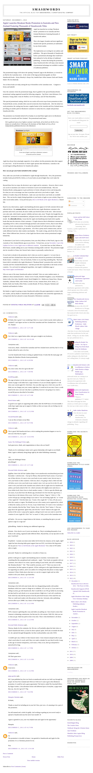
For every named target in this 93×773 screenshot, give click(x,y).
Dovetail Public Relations (16, 470)
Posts (71, 201)
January (74, 647)
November (75, 617)
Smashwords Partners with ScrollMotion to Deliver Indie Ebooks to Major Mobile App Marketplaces (81, 369)
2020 (71, 554)
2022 (71, 548)
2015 (71, 569)
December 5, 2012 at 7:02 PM (20, 692)
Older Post (60, 757)
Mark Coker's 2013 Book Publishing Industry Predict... (78, 604)
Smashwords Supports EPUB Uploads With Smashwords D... (80, 591)
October (74, 620)
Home (34, 757)
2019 (71, 557)
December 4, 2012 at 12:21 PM (21, 603)
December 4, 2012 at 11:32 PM (21, 671)
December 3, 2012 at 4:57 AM (20, 395)
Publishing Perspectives (74, 736)
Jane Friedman (71, 731)
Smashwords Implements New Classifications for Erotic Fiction (81, 392)
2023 (71, 545)
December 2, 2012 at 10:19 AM (21, 339)
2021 (71, 551)
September (75, 623)
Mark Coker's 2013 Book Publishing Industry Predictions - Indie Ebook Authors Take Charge (81, 324)
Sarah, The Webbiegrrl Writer (17, 442)
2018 (71, 560)
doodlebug (11, 377)
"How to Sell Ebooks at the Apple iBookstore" (32, 546)
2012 (71, 578)
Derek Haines (12, 400)
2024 (71, 542)
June (73, 632)
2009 (71, 657)
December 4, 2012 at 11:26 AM (21, 577)
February (74, 644)
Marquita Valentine (14, 697)
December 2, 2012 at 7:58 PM (20, 372)
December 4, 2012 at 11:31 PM (21, 659)
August (74, 626)
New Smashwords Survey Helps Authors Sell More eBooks (81, 301)
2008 (71, 660)
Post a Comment (8, 753)
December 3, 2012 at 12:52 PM (21, 411)
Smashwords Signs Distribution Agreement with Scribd (81, 278)
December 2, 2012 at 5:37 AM (20, 328)
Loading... (70, 672)
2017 (71, 563)
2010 (71, 654)
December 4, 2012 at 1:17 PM (20, 648)
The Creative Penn (73, 725)
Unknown (11, 317)
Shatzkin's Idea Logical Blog (76, 733)
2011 (71, 651)
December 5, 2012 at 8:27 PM (20, 727)
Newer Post (6, 757)
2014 (71, 572)
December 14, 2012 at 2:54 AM (21, 748)
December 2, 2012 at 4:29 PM (20, 360)
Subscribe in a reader (73, 533)
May (73, 635)
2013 (71, 575)
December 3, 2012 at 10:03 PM (21, 437)
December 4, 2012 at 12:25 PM (21, 620)
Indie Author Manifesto (80, 410)
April (73, 638)
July (73, 629)
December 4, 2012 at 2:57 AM (20, 465)
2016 (71, 566)
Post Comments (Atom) (18, 766)
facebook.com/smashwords (76, 105)
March (74, 641)
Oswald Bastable (13, 417)
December (75, 581)
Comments (73, 205)
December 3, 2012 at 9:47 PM (20, 423)
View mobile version (33, 760)
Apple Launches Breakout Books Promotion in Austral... (79, 611)
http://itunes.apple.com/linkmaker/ (13, 269)
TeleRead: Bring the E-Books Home (78, 728)
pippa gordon (12, 676)
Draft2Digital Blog (73, 723)
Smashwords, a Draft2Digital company (56, 12)
